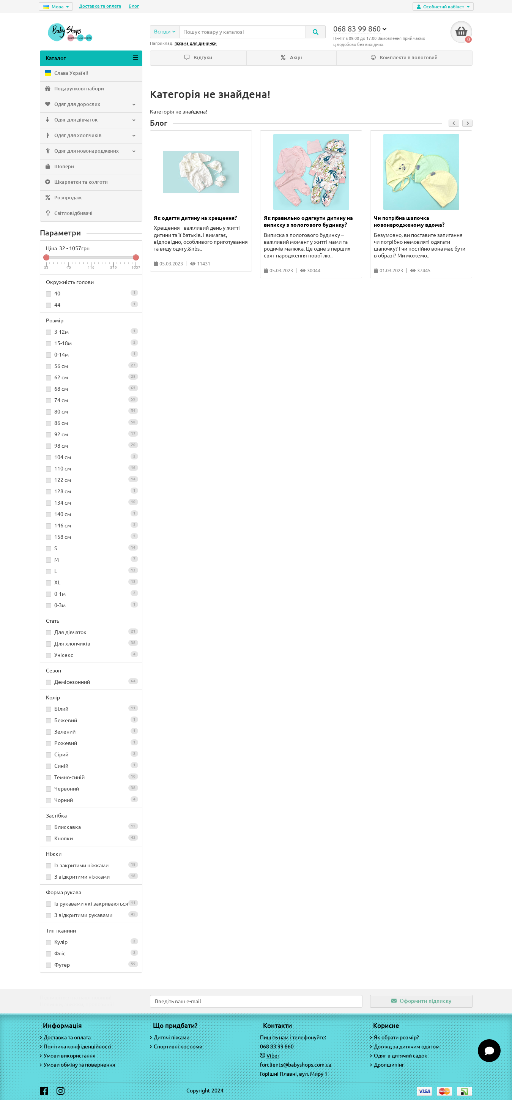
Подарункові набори (74, 90)
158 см (91, 537)
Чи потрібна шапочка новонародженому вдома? (409, 222)
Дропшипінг (387, 1065)
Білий (91, 709)
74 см (91, 401)
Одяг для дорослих (90, 105)
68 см (91, 389)
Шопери (59, 168)
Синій (91, 766)
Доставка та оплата (100, 5)
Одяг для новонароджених (90, 152)
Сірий (91, 755)
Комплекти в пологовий (404, 58)
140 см (91, 514)
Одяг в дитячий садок (398, 1056)
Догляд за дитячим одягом (405, 1046)
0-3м (91, 606)
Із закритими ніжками (91, 866)
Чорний (91, 800)
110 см (91, 469)
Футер (91, 965)
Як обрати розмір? (394, 1037)
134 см (91, 503)
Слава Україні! (66, 74)
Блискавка (91, 827)
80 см (91, 412)
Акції (291, 58)
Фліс (91, 954)
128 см (91, 492)
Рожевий (91, 743)
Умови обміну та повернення (77, 1065)
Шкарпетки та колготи (76, 183)
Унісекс (91, 655)
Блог (134, 5)
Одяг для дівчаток (90, 121)
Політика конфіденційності (75, 1046)
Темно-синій (91, 778)
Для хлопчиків (91, 644)
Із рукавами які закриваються (91, 904)
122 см (91, 480)
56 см (91, 366)
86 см (91, 423)
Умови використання (68, 1056)
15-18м (91, 344)
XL (91, 583)
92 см (91, 435)
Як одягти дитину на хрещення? (195, 219)
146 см (91, 526)
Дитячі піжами (169, 1037)
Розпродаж (63, 199)
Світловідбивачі (68, 214)
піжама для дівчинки (196, 43)
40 (91, 294)
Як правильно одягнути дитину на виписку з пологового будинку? (308, 222)
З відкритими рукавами (91, 915)
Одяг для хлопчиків (90, 136)
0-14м (91, 355)
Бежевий (91, 721)
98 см (91, 446)
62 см (91, 378)
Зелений (91, 732)
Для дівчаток (91, 633)
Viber (272, 1056)
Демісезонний (91, 682)
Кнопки (91, 839)
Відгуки (198, 58)
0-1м (91, 594)
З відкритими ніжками (91, 877)
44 (91, 305)
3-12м (91, 332)
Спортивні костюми (176, 1046)
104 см (91, 458)
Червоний (91, 789)
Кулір (91, 942)
